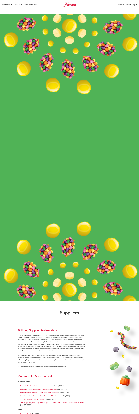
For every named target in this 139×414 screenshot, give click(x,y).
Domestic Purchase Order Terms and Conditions (37, 386)
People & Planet (29, 5)
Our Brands (6, 5)
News (128, 5)
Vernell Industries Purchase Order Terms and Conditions (40, 396)
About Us (17, 5)
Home (4, 12)
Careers (121, 5)
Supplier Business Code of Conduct (32, 399)
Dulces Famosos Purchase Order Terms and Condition (39, 393)
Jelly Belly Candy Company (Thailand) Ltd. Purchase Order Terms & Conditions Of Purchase (52, 403)
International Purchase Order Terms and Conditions (38, 389)
